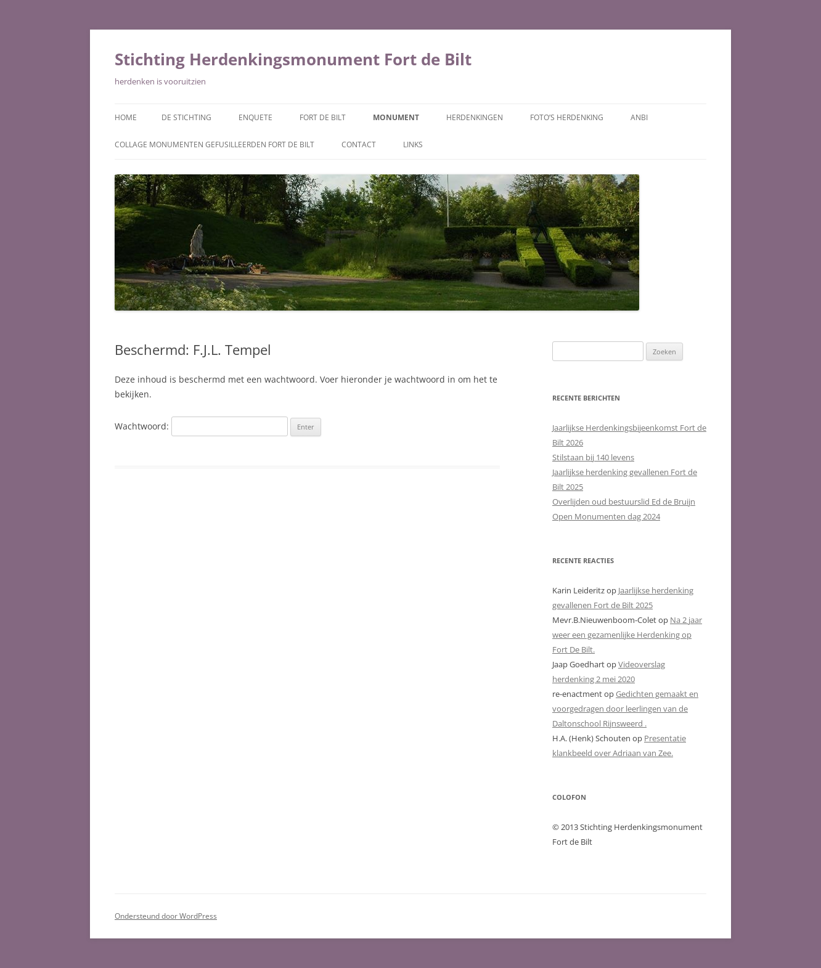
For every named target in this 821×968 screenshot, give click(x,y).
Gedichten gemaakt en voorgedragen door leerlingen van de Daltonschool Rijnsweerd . (625, 708)
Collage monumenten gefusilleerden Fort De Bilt (214, 144)
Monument (396, 117)
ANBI (639, 117)
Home (126, 117)
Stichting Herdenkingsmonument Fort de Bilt (293, 59)
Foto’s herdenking (566, 117)
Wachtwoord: (201, 426)
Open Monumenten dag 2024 (606, 516)
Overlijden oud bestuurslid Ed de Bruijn (623, 501)
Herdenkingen (474, 117)
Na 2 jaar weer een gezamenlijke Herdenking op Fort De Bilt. (627, 634)
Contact (358, 144)
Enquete (255, 117)
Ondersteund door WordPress (166, 916)
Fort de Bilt (323, 117)
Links (413, 144)
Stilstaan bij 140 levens (593, 457)
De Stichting (186, 117)
